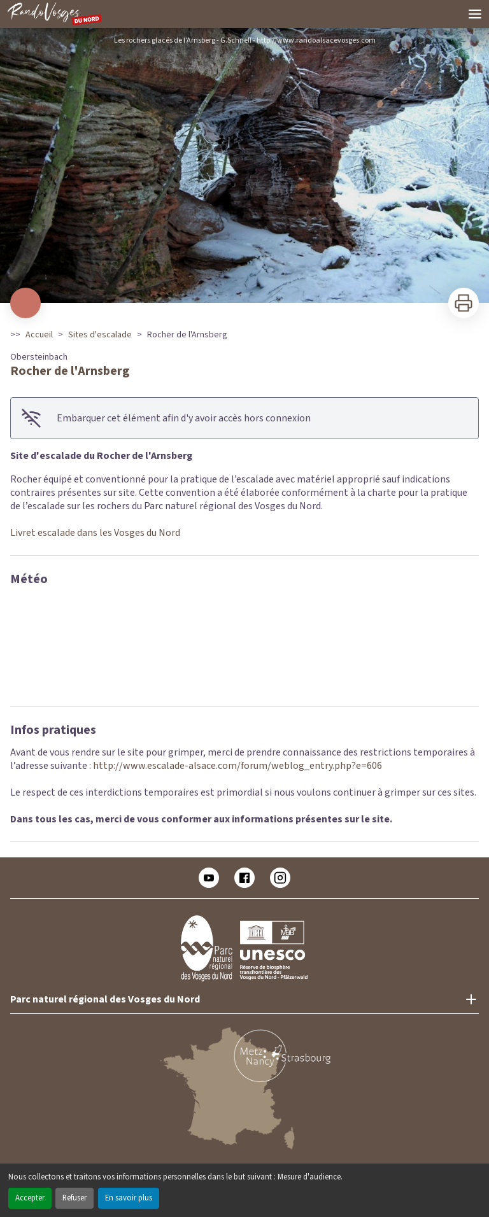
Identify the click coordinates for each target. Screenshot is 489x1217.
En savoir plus (128, 1198)
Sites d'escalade (100, 334)
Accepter (30, 1198)
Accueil (39, 334)
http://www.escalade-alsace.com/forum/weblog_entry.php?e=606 (237, 766)
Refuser (74, 1198)
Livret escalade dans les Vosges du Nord (95, 533)
